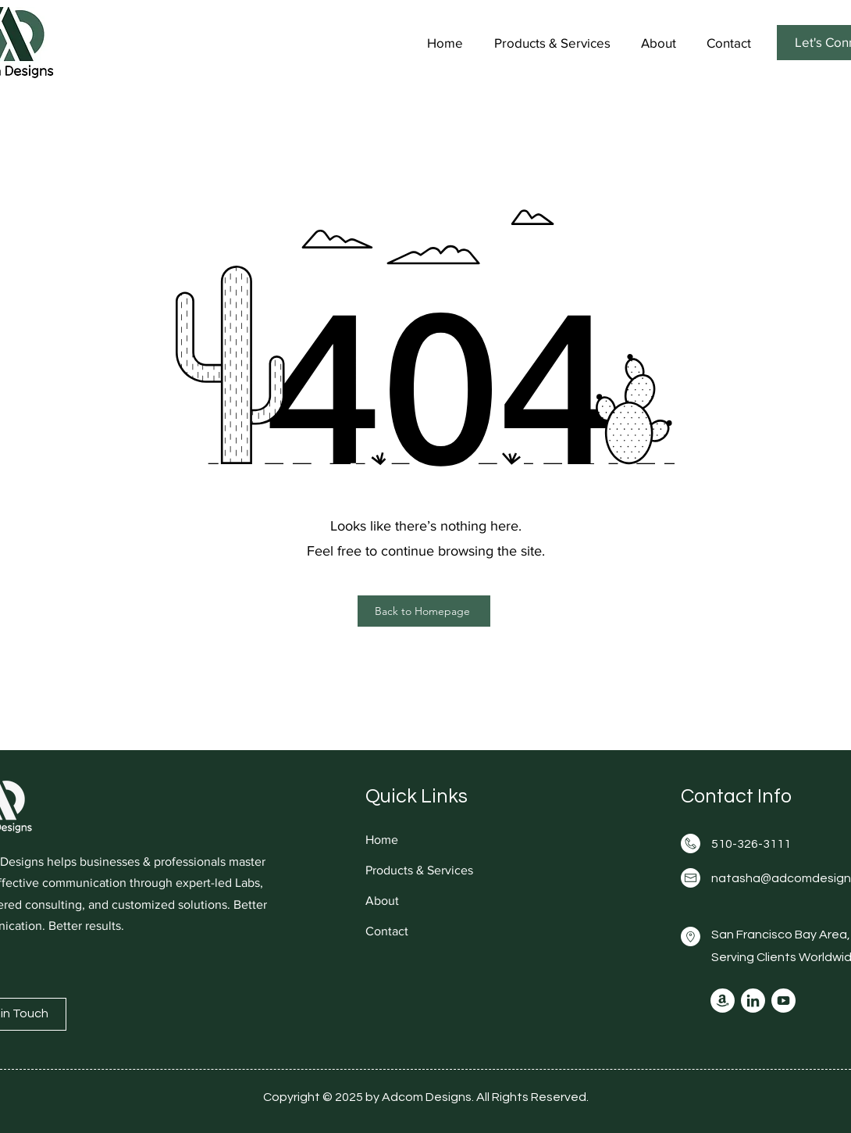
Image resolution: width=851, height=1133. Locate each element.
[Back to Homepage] (424, 611)
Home (381, 839)
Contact (386, 931)
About (382, 900)
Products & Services (419, 870)
